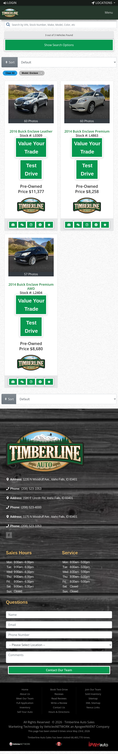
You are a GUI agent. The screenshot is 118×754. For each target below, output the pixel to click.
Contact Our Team (59, 670)
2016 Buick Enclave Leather (31, 131)
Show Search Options (59, 45)
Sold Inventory (93, 694)
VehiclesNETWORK (56, 727)
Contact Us (59, 707)
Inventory (25, 707)
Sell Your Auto (25, 712)
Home (25, 689)
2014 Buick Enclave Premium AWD (31, 286)
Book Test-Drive (59, 689)
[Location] (59, 644)
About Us (25, 694)
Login (10, 3)
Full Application (25, 703)
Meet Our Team (24, 698)
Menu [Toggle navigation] (107, 13)
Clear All (10, 73)
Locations (102, 3)
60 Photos (31, 121)
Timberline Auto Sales (79, 722)
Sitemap (93, 698)
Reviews (59, 694)
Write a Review (59, 703)
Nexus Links (93, 707)
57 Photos (31, 274)
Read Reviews (59, 698)
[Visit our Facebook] (9, 535)
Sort (10, 62)
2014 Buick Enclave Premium (86, 131)
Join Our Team (93, 689)
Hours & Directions (59, 712)
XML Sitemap (93, 703)
